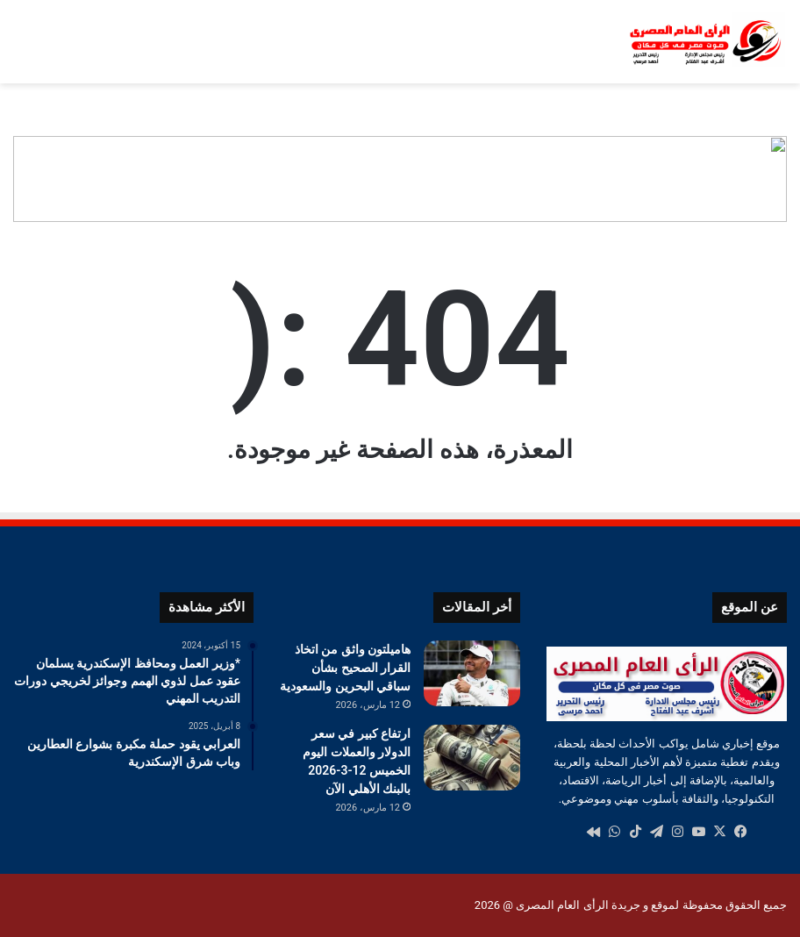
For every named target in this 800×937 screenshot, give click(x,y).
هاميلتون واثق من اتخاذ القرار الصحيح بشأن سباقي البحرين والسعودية (345, 667)
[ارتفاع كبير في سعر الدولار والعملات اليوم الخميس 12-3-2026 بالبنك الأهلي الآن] (472, 757)
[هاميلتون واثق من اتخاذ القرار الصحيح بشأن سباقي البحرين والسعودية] (472, 673)
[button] (773, 179)
